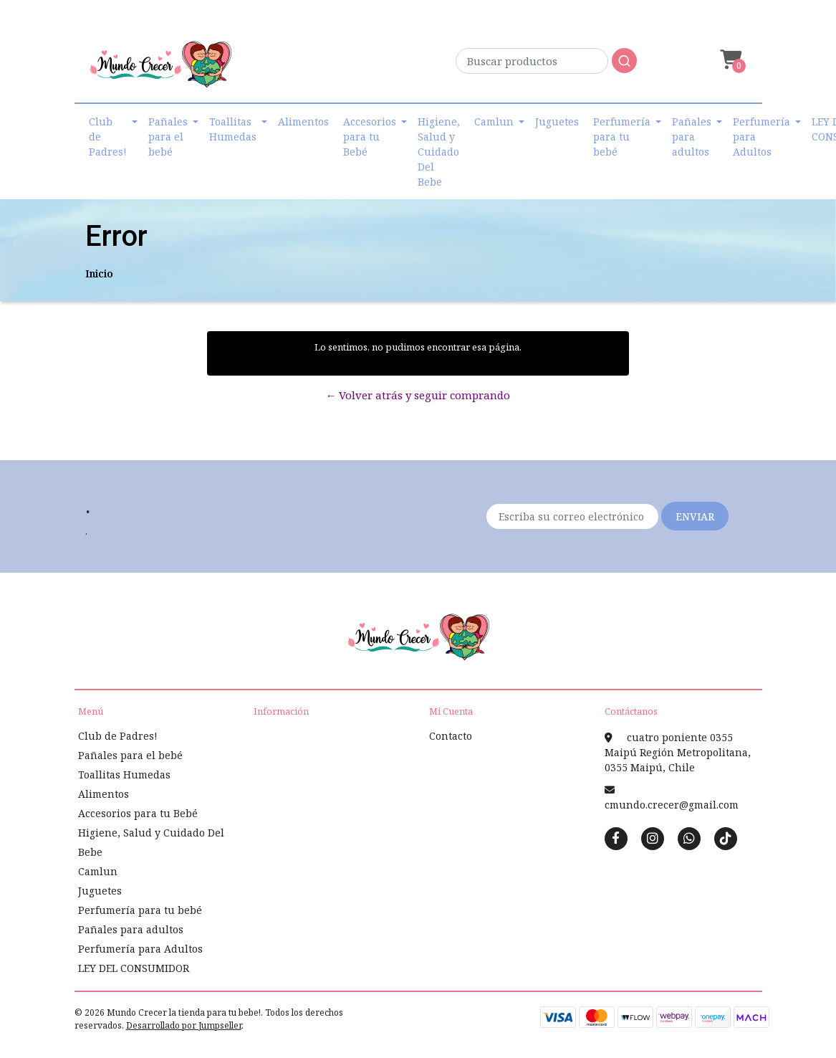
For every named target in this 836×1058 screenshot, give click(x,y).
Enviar (695, 516)
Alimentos (303, 121)
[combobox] (546, 65)
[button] (729, 59)
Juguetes (557, 121)
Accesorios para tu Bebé (369, 136)
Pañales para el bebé (168, 136)
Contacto (450, 736)
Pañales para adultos (691, 136)
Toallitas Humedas (232, 129)
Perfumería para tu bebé (621, 136)
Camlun (494, 121)
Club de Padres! (108, 136)
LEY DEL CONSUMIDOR (133, 968)
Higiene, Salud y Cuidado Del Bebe (439, 152)
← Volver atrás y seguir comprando (417, 395)
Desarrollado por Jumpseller (183, 1025)
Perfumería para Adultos (761, 136)
